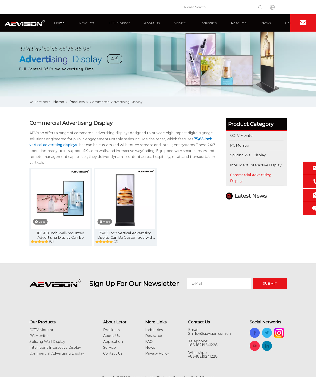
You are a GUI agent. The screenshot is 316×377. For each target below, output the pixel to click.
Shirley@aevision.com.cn (209, 333)
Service (180, 23)
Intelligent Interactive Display (55, 347)
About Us (152, 23)
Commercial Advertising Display (56, 353)
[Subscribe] (270, 283)
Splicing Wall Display (47, 342)
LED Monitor (119, 23)
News (266, 23)
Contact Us (112, 353)
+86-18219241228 (203, 356)
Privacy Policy (157, 353)
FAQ (149, 342)
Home (59, 23)
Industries (208, 23)
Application (113, 342)
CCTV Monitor (41, 330)
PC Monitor (39, 336)
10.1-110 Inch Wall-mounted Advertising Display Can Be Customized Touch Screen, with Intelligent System (60, 235)
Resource (239, 23)
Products (86, 23)
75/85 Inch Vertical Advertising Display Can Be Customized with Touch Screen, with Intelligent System (125, 235)
